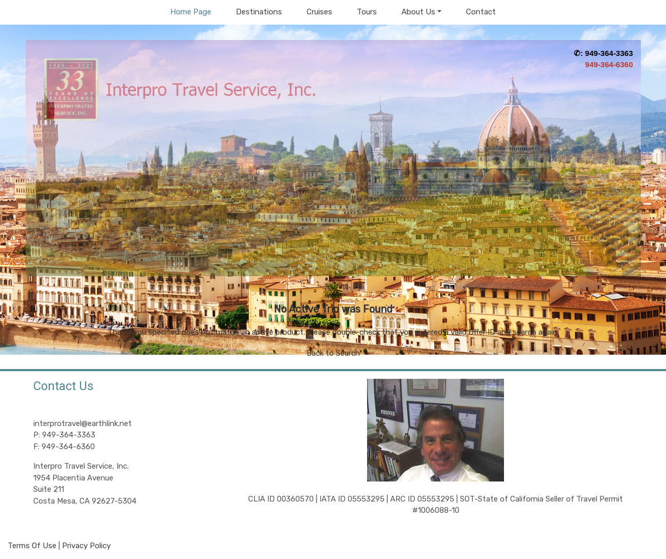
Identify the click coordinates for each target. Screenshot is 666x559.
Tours (367, 11)
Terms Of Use (32, 545)
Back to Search (333, 353)
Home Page (190, 11)
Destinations (259, 11)
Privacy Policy (86, 545)
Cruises (319, 11)
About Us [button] (418, 11)
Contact (481, 11)
